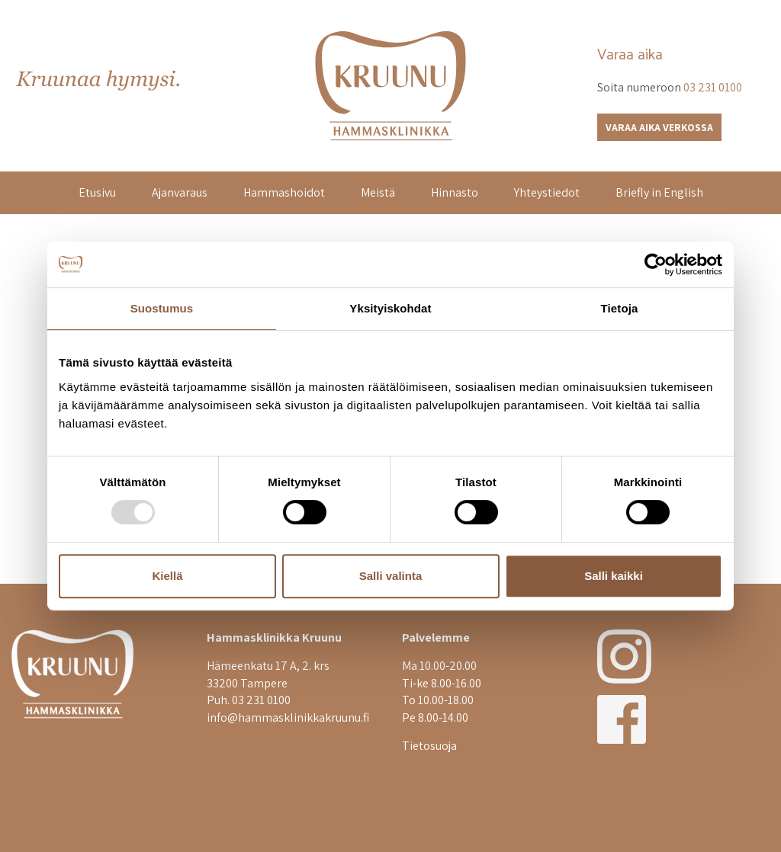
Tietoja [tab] (619, 308)
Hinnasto (454, 192)
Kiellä (167, 575)
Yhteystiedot (547, 192)
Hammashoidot (284, 192)
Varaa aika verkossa (659, 127)
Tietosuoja (429, 746)
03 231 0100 (712, 87)
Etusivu (97, 192)
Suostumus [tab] (162, 308)
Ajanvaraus (179, 192)
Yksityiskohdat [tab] (390, 308)
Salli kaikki (613, 575)
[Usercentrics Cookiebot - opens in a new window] (655, 264)
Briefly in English (659, 192)
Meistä (378, 192)
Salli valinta (391, 575)
